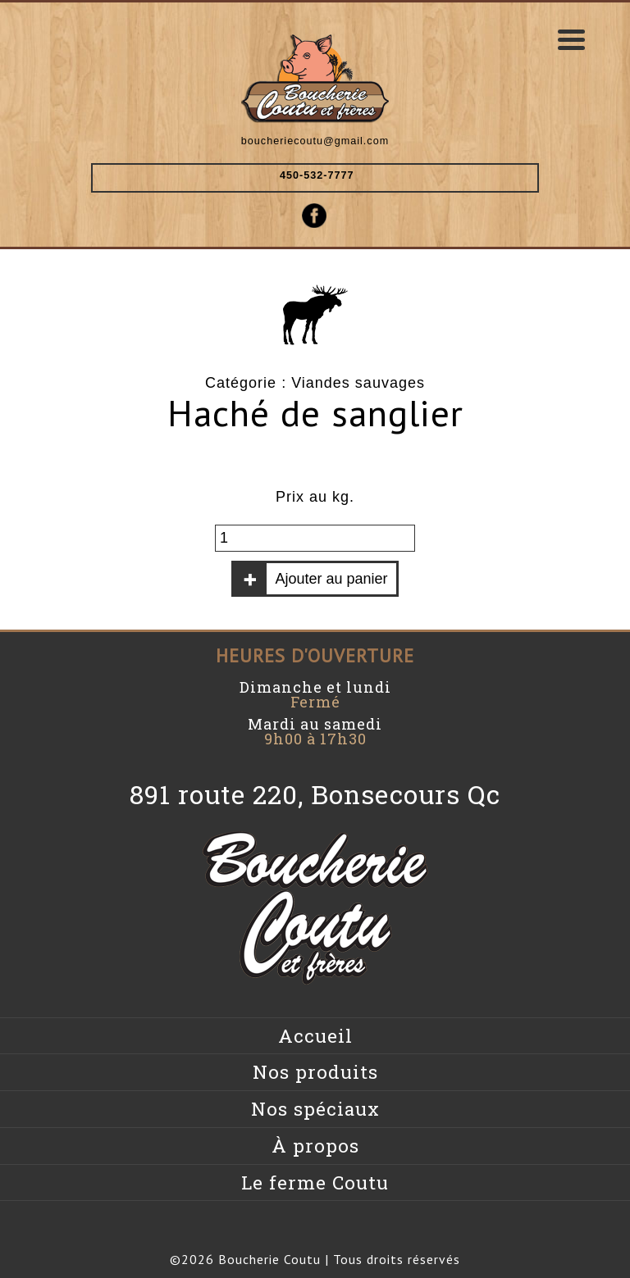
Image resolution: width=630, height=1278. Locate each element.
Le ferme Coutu (315, 1182)
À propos (315, 1145)
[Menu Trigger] (572, 38)
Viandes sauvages (358, 383)
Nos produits (315, 1071)
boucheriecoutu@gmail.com (315, 141)
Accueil (315, 1035)
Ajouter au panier (331, 579)
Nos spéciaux (315, 1108)
